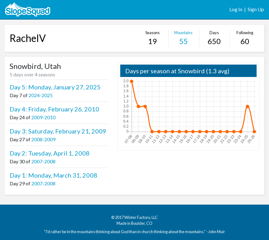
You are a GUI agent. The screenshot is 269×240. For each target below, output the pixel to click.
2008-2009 (43, 139)
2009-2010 (43, 117)
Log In (235, 9)
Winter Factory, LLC (141, 217)
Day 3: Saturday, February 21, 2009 (58, 131)
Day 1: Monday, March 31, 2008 (53, 175)
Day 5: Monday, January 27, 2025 (55, 87)
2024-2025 (41, 95)
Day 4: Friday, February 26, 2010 (54, 109)
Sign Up (256, 9)
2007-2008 (43, 161)
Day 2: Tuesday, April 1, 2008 (50, 153)
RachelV (28, 38)
